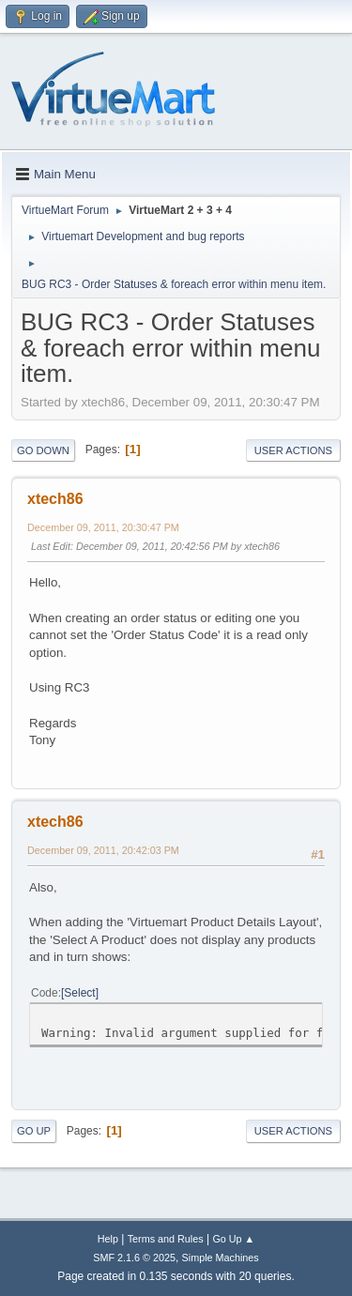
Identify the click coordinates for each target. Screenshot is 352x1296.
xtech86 (55, 499)
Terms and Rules (166, 1238)
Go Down (43, 450)
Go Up (34, 1130)
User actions (293, 450)
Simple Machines (220, 1257)
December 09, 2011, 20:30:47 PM (103, 527)
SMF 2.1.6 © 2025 (134, 1257)
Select (79, 992)
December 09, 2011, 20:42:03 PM (103, 850)
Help (108, 1238)
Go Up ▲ (233, 1238)
